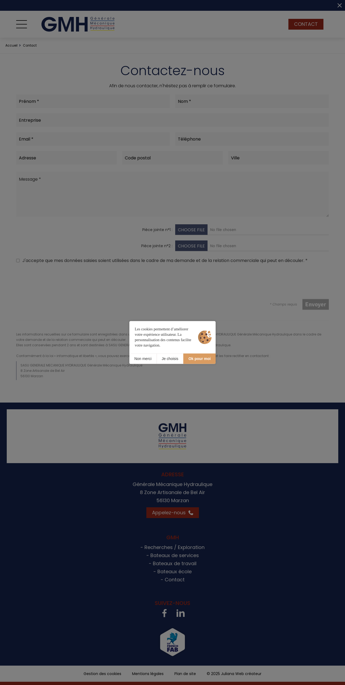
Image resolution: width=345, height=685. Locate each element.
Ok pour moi (199, 359)
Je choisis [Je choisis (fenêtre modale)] (170, 359)
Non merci (142, 359)
